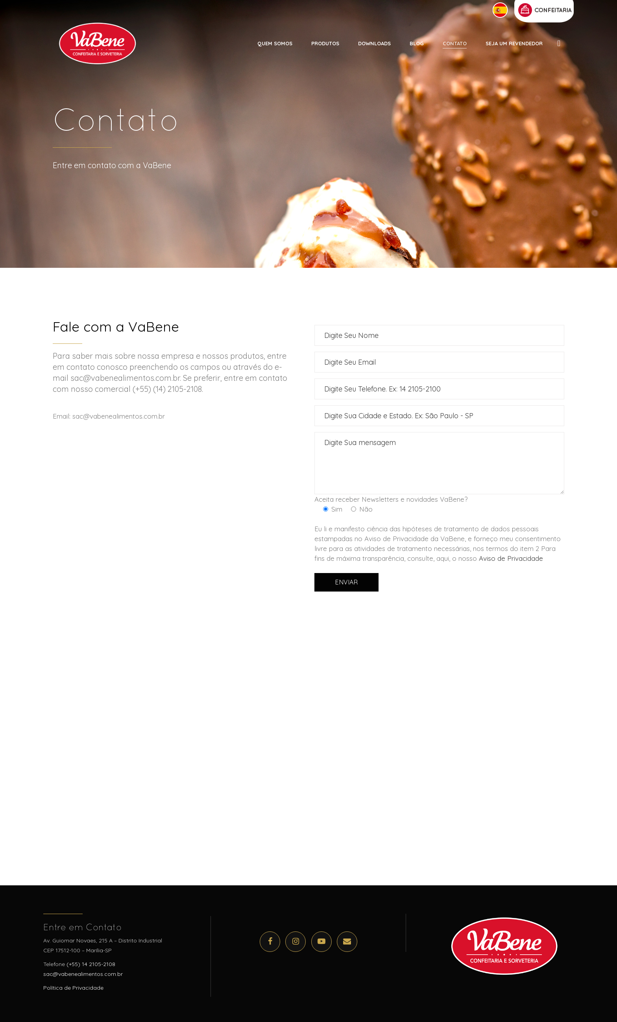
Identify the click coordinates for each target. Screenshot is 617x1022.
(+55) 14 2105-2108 (91, 964)
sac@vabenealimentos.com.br (83, 973)
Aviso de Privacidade (511, 558)
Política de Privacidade (73, 987)
